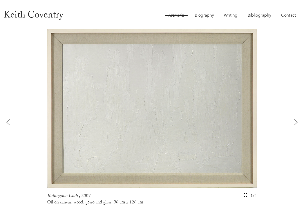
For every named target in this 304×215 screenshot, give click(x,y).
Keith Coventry (33, 14)
